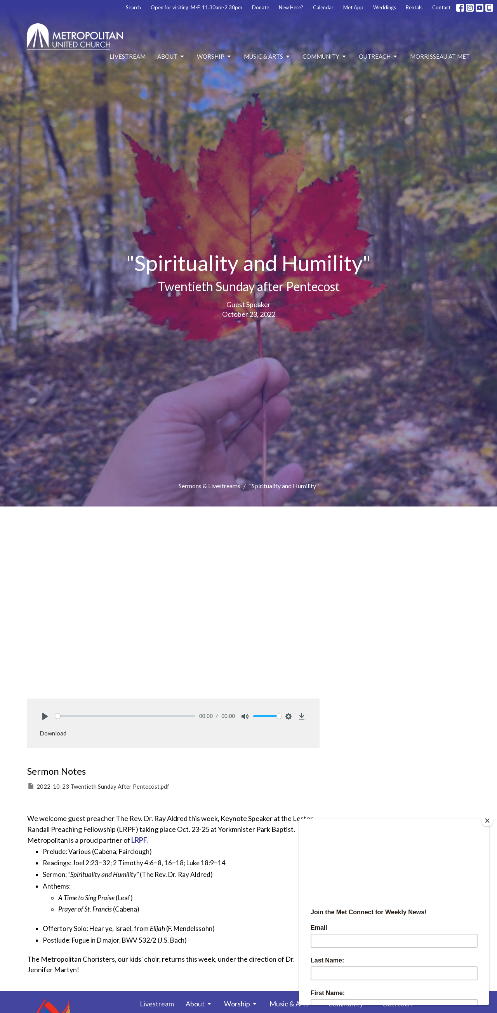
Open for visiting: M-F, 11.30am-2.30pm (196, 7)
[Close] (487, 820)
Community (324, 57)
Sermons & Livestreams (209, 485)
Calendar (323, 7)
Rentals (414, 7)
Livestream (127, 56)
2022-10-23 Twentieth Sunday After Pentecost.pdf (98, 786)
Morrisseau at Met (440, 56)
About (171, 57)
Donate (260, 7)
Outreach (378, 57)
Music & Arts (267, 57)
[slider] (125, 716)
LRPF (139, 840)
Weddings (384, 7)
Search (133, 7)
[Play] (45, 716)
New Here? (291, 7)
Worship (214, 57)
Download (53, 733)
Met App (353, 7)
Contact (441, 7)
